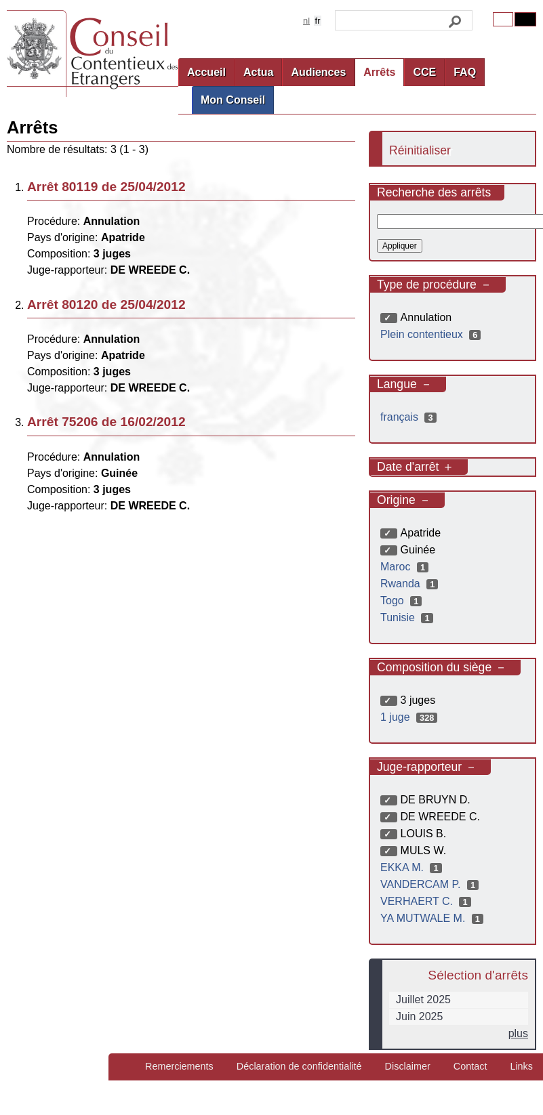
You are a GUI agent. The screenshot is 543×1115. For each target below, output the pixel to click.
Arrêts (379, 72)
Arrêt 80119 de (106, 187)
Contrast (525, 19)
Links (521, 1066)
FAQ (465, 72)
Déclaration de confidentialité (299, 1066)
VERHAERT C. (427, 901)
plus (518, 1033)
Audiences (318, 72)
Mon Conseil (233, 100)
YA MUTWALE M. (433, 918)
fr (318, 21)
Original (503, 19)
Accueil (206, 72)
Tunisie (408, 617)
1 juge (410, 717)
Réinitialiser (420, 150)
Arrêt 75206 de (106, 422)
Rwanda (410, 583)
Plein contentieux (432, 334)
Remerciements (179, 1066)
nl (306, 21)
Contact (470, 1066)
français (410, 417)
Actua (258, 72)
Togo (402, 600)
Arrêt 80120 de (106, 304)
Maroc (406, 566)
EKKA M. (412, 867)
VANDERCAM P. (431, 884)
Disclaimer (407, 1066)
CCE (424, 72)
